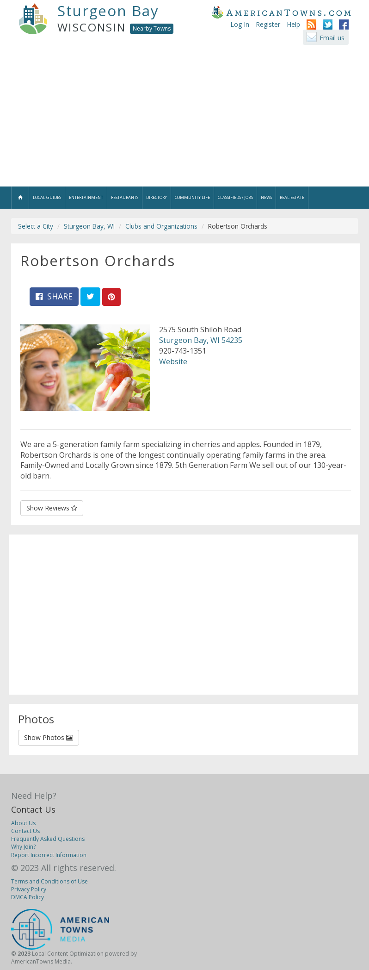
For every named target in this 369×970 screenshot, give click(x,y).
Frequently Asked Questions (48, 839)
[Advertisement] (184, 117)
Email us (332, 37)
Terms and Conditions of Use (49, 881)
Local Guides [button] (47, 197)
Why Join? (23, 847)
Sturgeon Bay (108, 10)
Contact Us (33, 809)
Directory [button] (156, 197)
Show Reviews (51, 508)
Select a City (35, 226)
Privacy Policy (28, 889)
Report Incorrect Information (48, 855)
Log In (239, 24)
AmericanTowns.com (281, 12)
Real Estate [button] (292, 197)
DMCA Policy (27, 897)
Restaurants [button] (124, 197)
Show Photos (48, 737)
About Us (23, 823)
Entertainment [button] (86, 197)
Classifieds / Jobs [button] (235, 197)
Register (268, 24)
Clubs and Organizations (161, 226)
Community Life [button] (192, 197)
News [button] (266, 197)
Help (293, 24)
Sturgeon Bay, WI (89, 226)
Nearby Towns (152, 28)
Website (173, 361)
